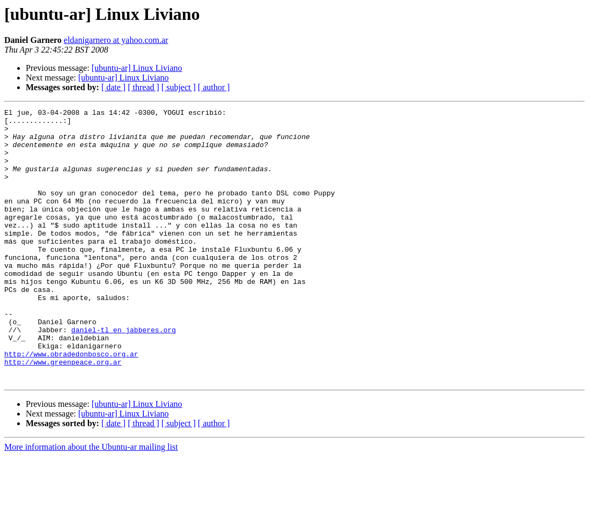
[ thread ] (143, 87)
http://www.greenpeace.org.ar (62, 413)
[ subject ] (178, 87)
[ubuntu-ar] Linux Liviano (137, 67)
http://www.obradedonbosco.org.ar (71, 403)
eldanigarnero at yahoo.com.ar (116, 40)
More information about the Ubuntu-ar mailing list (91, 501)
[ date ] (113, 87)
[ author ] (214, 87)
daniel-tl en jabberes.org (123, 374)
